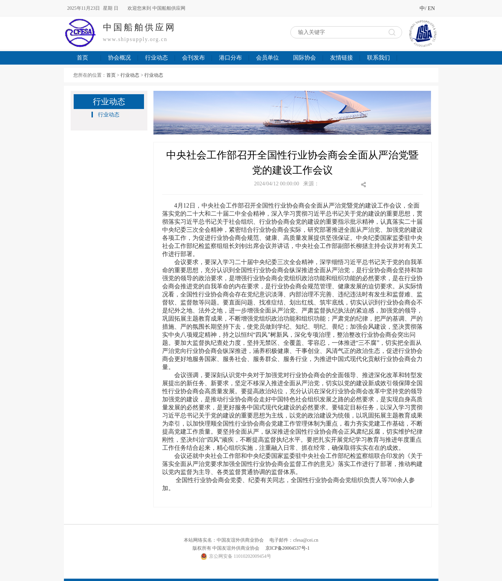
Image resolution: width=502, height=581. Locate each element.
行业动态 (156, 58)
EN (431, 8)
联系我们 (378, 58)
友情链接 (341, 58)
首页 (82, 58)
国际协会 (304, 58)
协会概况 (119, 58)
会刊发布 (193, 58)
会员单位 (267, 58)
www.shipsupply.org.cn (135, 39)
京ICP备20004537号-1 (287, 548)
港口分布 (230, 58)
